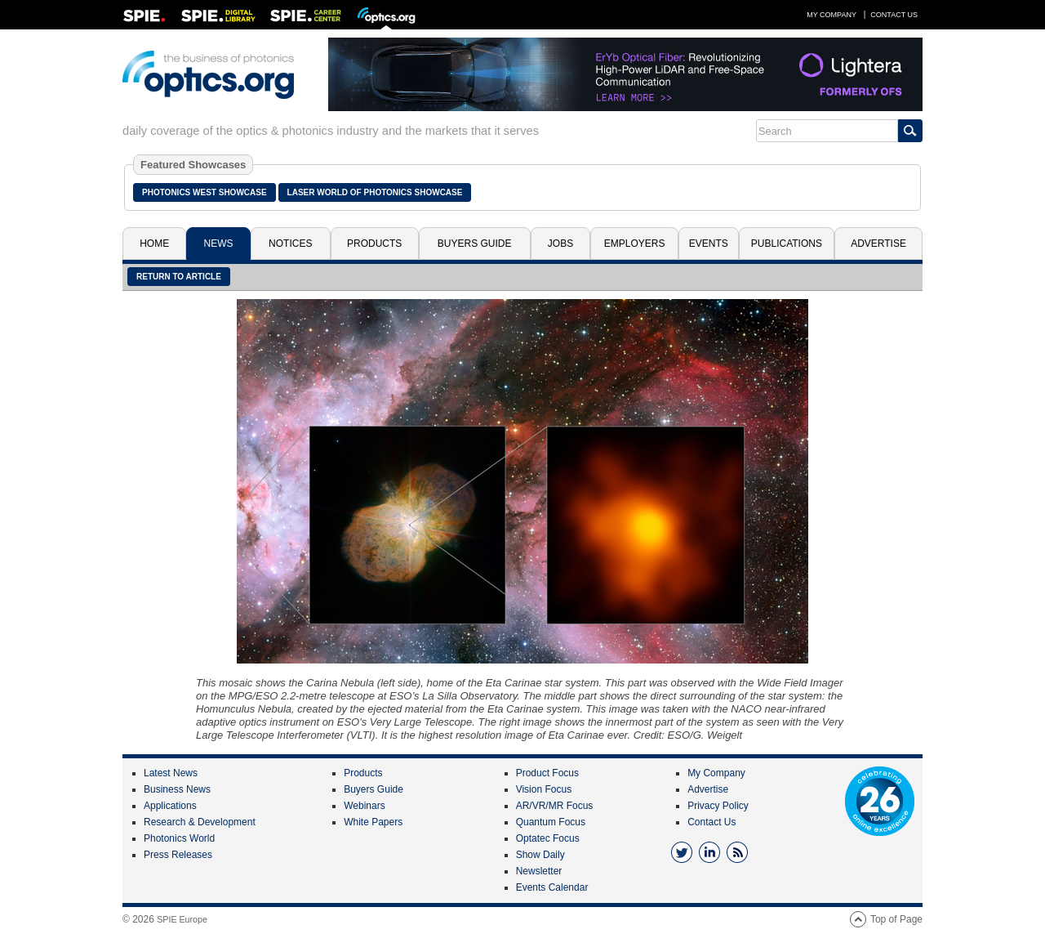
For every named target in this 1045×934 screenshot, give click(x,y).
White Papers (373, 822)
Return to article (178, 276)
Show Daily (540, 854)
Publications (786, 243)
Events (708, 243)
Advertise (878, 243)
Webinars (364, 805)
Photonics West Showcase (204, 192)
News (218, 243)
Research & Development (200, 822)
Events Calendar (552, 887)
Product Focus (547, 773)
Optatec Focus (548, 838)
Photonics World (179, 838)
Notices (290, 243)
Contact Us (894, 15)
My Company (831, 15)
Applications (170, 805)
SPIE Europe (182, 919)
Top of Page (896, 919)
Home (154, 243)
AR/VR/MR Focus (555, 805)
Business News (177, 789)
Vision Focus (543, 789)
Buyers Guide (475, 243)
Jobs (560, 243)
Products (374, 243)
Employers (634, 243)
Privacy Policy (718, 805)
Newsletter (539, 871)
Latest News (171, 773)
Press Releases (178, 854)
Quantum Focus (550, 822)
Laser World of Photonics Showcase (375, 192)
